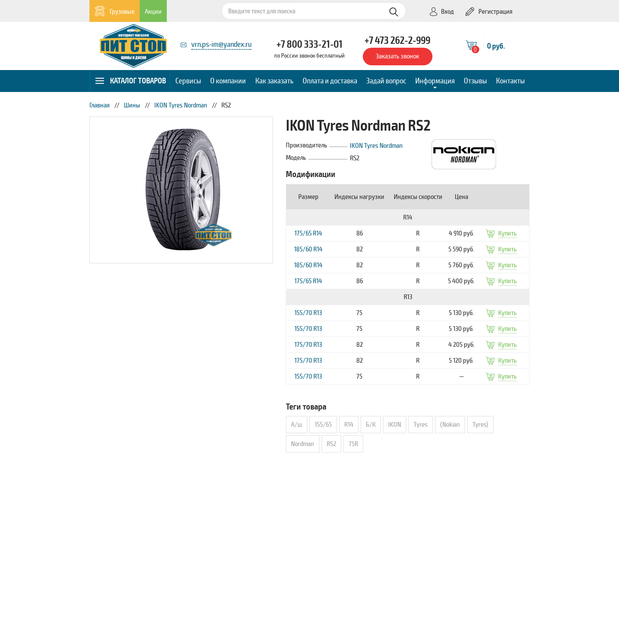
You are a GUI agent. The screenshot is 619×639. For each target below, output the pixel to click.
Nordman (302, 444)
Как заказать (274, 81)
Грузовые (115, 11)
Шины (132, 105)
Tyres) (480, 424)
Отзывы (475, 81)
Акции (153, 11)
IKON (394, 424)
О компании (228, 81)
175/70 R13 (308, 344)
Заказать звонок (397, 56)
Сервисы (188, 81)
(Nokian (450, 424)
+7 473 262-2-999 (397, 40)
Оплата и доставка (330, 81)
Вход (441, 11)
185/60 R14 (308, 249)
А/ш (296, 424)
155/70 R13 (308, 313)
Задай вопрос (386, 81)
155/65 (323, 424)
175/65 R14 (308, 233)
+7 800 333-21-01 (309, 44)
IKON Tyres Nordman (180, 105)
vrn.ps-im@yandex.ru (221, 44)
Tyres (421, 424)
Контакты (510, 81)
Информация (435, 81)
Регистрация (489, 11)
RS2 (331, 444)
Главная (99, 105)
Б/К (371, 424)
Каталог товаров (130, 81)
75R (353, 444)
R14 (348, 424)
